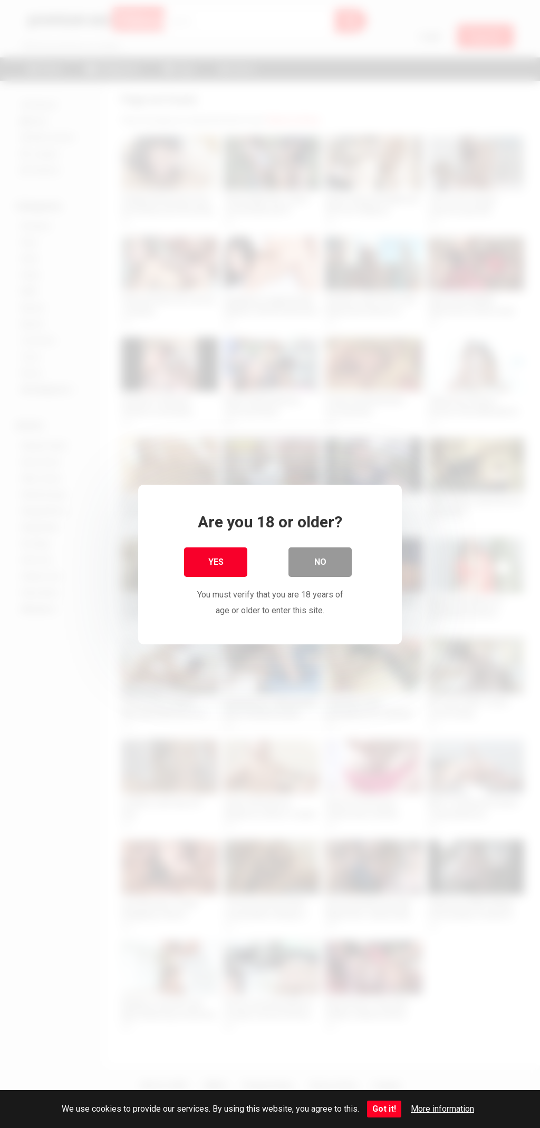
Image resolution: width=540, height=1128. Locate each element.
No (320, 561)
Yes (216, 561)
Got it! (384, 1109)
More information (442, 1109)
